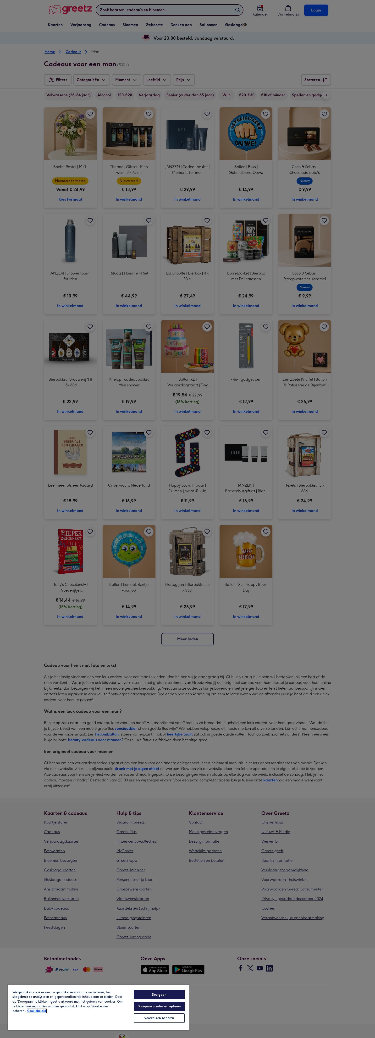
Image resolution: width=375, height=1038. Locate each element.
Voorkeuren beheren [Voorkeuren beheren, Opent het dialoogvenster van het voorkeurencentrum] (159, 1018)
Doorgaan (159, 994)
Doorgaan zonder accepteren (159, 1006)
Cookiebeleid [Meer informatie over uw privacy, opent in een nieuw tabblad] (36, 1011)
